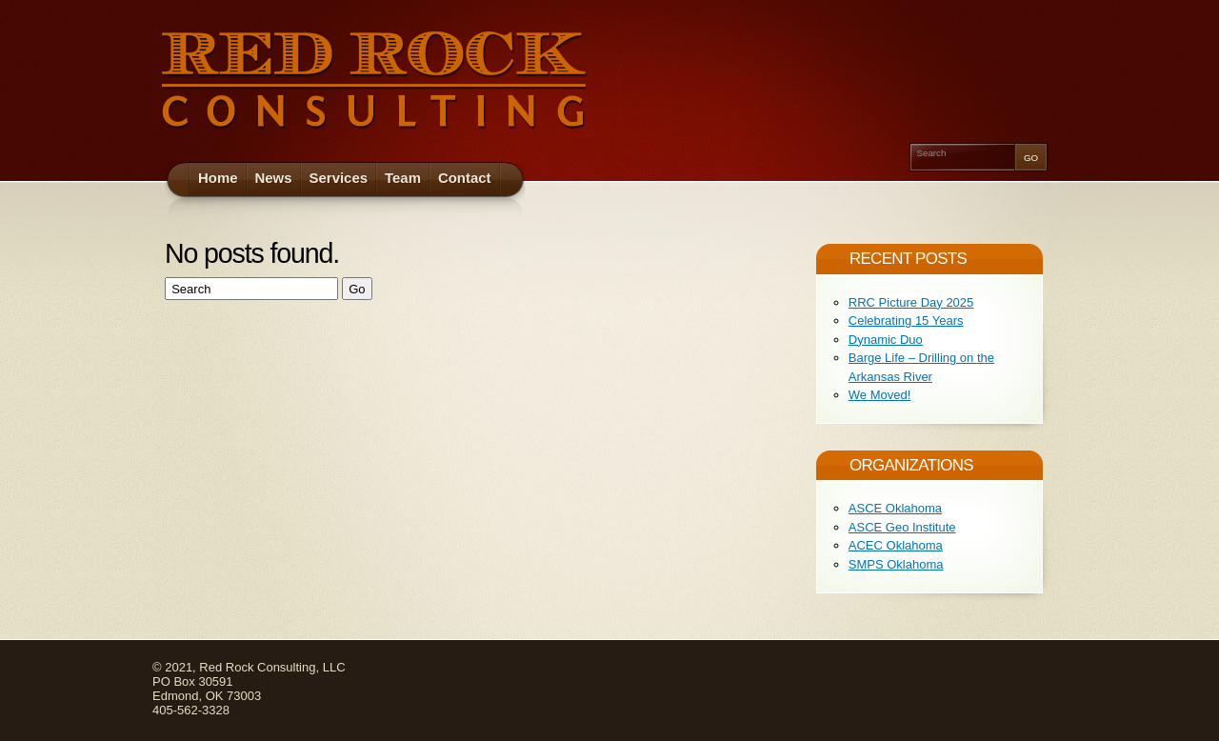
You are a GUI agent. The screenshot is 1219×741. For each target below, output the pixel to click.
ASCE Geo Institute (902, 527)
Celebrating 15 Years (906, 320)
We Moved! (880, 395)
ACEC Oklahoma (896, 545)
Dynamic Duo (886, 339)
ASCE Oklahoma (895, 508)
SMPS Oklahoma (896, 564)
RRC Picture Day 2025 (911, 302)
